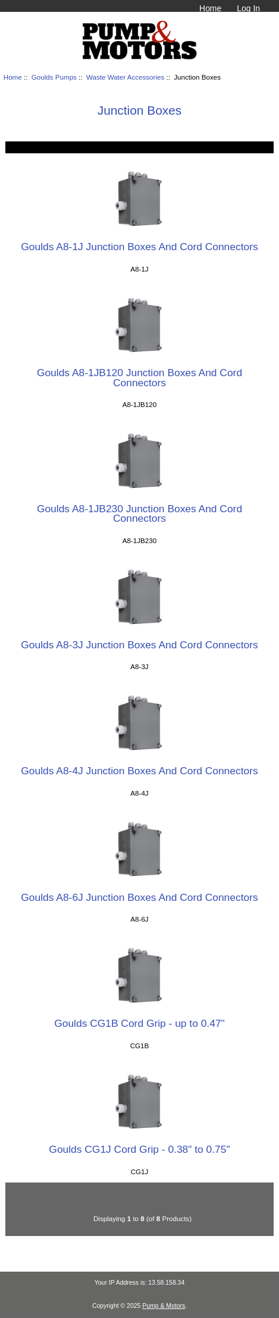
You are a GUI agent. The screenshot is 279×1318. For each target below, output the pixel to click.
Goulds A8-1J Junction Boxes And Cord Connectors (139, 247)
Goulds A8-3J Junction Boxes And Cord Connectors (139, 645)
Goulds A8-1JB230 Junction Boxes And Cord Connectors (139, 513)
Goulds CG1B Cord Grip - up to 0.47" (139, 1023)
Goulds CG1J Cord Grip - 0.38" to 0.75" (139, 1149)
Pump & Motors (163, 1306)
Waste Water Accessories (125, 77)
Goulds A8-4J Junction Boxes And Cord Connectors (139, 771)
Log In (248, 8)
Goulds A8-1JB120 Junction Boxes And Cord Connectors (139, 377)
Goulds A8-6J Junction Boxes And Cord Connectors (139, 897)
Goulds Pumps (54, 77)
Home (210, 8)
